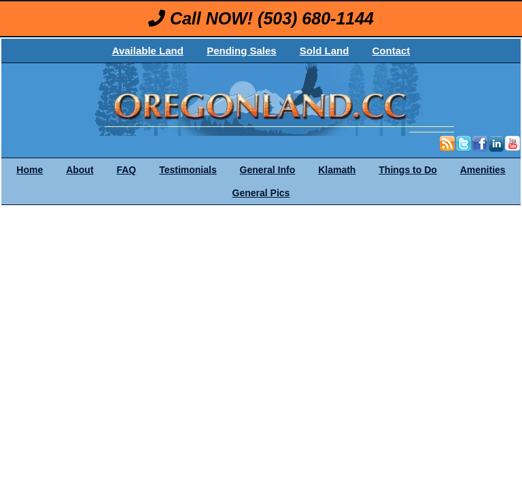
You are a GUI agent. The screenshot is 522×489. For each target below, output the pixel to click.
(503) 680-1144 (316, 18)
